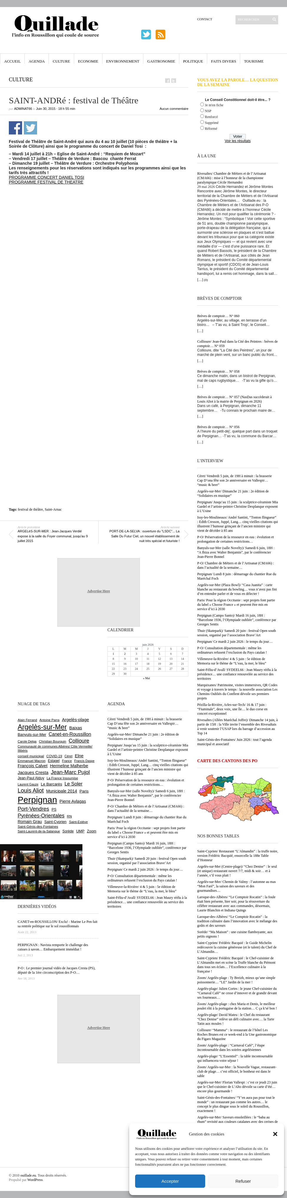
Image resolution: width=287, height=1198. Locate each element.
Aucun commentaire (174, 108)
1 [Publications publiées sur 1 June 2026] (113, 653)
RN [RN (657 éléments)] (69, 816)
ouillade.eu (28, 1175)
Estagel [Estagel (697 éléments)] (54, 761)
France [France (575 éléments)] (67, 761)
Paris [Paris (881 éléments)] (84, 791)
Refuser (243, 1181)
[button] (275, 1134)
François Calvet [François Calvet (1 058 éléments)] (32, 765)
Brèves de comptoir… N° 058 (218, 371)
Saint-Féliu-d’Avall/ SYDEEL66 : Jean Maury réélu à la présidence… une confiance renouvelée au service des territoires (237, 674)
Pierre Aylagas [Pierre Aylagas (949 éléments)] (72, 801)
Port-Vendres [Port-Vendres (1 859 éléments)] (33, 809)
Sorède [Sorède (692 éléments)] (68, 831)
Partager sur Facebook (15, 127)
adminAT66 (23, 108)
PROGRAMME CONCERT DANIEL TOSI (46, 177)
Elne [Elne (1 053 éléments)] (79, 755)
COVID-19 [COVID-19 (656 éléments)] (54, 756)
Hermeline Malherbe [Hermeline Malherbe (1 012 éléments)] (69, 765)
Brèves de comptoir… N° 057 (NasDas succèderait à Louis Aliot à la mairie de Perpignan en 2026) (234, 399)
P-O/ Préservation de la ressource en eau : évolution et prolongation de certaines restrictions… (235, 539)
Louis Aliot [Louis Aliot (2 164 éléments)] (31, 790)
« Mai (146, 678)
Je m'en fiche (214, 105)
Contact (204, 19)
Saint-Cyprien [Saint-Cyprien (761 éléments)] (55, 822)
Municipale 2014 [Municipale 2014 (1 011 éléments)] (61, 791)
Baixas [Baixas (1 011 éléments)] (75, 728)
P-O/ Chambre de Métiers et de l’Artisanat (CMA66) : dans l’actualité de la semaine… (235, 565)
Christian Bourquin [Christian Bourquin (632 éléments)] (52, 741)
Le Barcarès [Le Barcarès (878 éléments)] (51, 784)
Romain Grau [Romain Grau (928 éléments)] (30, 821)
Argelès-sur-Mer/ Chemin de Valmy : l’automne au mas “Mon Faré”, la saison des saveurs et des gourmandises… (236, 886)
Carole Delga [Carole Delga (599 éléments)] (27, 741)
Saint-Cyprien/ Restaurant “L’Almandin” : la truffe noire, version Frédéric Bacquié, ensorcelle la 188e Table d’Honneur (237, 855)
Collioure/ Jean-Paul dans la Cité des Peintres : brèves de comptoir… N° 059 (237, 343)
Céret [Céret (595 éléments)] (68, 756)
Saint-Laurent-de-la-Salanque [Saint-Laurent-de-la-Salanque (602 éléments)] (39, 831)
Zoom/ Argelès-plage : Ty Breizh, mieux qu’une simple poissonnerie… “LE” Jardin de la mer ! (236, 980)
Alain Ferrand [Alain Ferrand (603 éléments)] (27, 720)
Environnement (123, 61)
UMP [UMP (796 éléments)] (80, 831)
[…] (200, 280)
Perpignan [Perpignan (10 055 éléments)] (37, 800)
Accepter (170, 1181)
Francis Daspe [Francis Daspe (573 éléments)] (84, 761)
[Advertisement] (71, 260)
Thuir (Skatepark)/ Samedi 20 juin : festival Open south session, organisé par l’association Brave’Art (236, 633)
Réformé (211, 129)
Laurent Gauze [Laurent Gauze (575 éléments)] (28, 784)
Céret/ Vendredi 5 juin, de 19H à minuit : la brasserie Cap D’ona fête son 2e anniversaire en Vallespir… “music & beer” (234, 480)
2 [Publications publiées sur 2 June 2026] (125, 653)
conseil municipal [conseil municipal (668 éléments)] (31, 756)
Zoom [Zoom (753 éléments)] (91, 831)
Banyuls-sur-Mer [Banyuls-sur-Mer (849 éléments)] (32, 734)
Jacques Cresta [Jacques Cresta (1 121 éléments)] (33, 772)
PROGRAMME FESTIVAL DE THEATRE (46, 182)
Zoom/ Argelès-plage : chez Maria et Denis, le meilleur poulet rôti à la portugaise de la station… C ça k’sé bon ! (237, 1006)
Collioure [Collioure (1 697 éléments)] (79, 741)
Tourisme (253, 61)
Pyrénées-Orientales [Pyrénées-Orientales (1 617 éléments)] (41, 816)
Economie (88, 61)
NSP (208, 111)
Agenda (37, 61)
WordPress (35, 1180)
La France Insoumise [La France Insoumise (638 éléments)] (62, 778)
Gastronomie (161, 61)
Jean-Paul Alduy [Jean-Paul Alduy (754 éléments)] (31, 778)
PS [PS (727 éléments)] (54, 809)
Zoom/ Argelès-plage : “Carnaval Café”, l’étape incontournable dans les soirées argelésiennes (231, 1047)
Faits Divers (223, 61)
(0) (206, 280)
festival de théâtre (30, 509)
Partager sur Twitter (30, 127)
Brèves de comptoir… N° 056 (218, 427)
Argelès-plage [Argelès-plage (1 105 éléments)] (75, 719)
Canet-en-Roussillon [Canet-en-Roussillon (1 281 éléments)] (70, 734)
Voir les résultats (237, 141)
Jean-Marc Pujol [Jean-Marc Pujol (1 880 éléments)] (70, 772)
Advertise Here (98, 591)
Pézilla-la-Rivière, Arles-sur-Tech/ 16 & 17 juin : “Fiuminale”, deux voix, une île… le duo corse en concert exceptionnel (232, 709)
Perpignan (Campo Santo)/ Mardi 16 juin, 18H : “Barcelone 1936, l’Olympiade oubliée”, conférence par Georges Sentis (236, 619)
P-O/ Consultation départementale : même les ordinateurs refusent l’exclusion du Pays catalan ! (232, 650)
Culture (61, 61)
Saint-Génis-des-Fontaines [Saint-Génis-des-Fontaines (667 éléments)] (38, 826)
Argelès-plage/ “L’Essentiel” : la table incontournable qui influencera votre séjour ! (235, 1058)
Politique (193, 61)
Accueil (12, 61)
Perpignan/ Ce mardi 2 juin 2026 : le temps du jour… (235, 642)
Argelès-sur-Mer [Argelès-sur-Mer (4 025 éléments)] (42, 727)
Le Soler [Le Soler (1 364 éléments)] (73, 783)
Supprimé (212, 123)
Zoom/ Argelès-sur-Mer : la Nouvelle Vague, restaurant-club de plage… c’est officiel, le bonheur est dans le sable (236, 1071)
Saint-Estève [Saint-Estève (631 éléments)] (78, 822)
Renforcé (211, 117)
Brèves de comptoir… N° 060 (218, 316)
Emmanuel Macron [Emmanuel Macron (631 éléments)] (31, 761)
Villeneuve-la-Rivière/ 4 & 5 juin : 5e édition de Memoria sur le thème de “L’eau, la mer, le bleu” (231, 661)
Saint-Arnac (53, 509)
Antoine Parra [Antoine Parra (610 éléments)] (49, 720)
